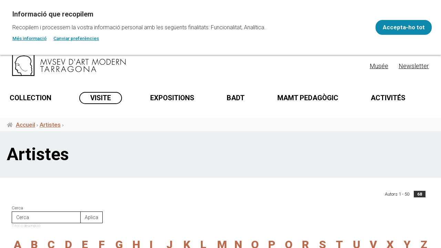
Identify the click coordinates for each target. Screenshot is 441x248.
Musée (379, 66)
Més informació (29, 38)
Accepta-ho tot (398, 27)
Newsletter (414, 66)
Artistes (50, 130)
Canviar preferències (76, 38)
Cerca (17, 213)
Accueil (25, 130)
